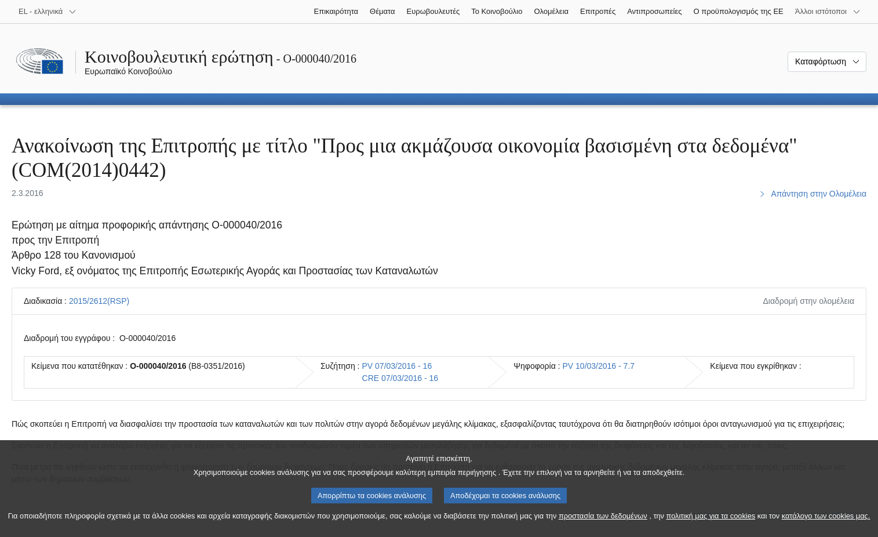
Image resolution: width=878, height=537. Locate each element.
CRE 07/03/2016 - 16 (400, 378)
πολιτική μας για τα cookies (711, 527)
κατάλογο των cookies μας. (826, 527)
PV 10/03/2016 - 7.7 (599, 366)
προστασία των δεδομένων (603, 527)
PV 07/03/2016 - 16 (397, 366)
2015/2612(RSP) (99, 301)
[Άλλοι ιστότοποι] (827, 11)
